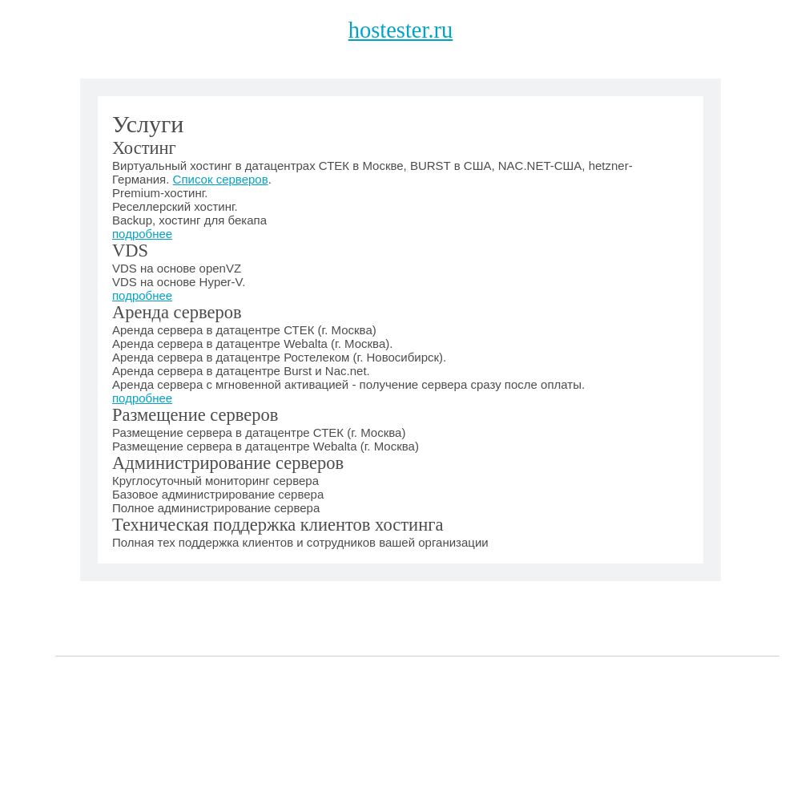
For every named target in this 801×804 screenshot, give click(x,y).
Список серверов (220, 179)
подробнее (142, 233)
